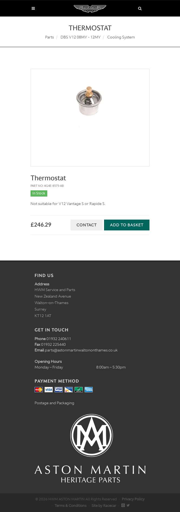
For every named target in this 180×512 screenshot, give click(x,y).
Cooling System (121, 37)
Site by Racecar (104, 505)
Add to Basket (127, 225)
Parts (49, 37)
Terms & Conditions (70, 505)
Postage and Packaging (54, 402)
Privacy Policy (133, 499)
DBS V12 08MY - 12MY (81, 37)
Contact (86, 225)
